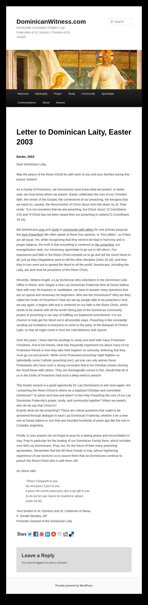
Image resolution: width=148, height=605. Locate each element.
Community (88, 93)
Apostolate (107, 93)
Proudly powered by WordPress (74, 585)
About (45, 102)
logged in (41, 562)
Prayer (58, 93)
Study (71, 93)
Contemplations (26, 102)
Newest (60, 102)
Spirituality (41, 93)
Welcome (23, 93)
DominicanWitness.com (51, 21)
